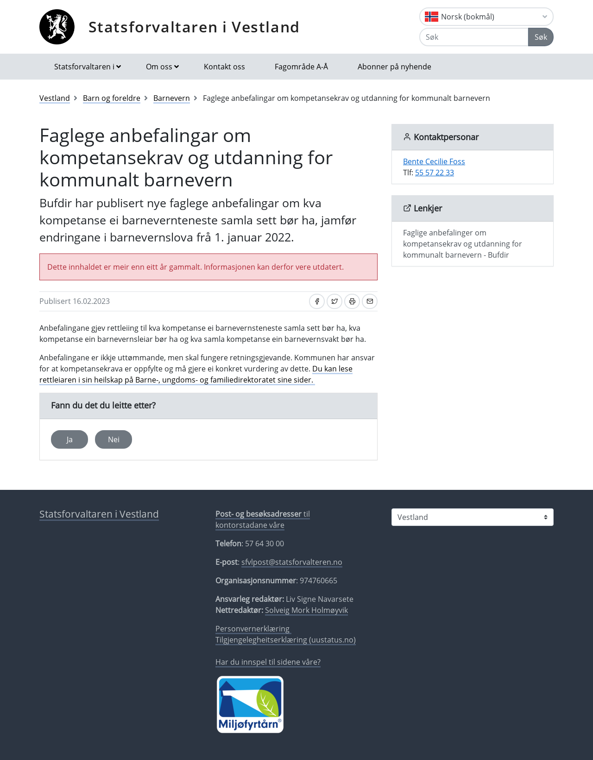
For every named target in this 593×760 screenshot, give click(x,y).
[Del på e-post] (370, 301)
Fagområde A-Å (301, 67)
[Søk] (474, 37)
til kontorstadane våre (262, 519)
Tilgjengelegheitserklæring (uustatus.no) (285, 640)
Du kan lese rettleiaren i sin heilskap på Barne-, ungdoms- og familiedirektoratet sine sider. (196, 374)
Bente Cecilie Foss (434, 161)
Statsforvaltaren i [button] (84, 67)
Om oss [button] (159, 67)
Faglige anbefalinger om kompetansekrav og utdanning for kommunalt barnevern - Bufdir (462, 244)
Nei (114, 439)
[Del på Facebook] (317, 301)
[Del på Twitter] (334, 301)
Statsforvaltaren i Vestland (194, 27)
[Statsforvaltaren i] (472, 517)
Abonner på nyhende (394, 67)
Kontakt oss (224, 67)
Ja (70, 439)
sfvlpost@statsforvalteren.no (291, 562)
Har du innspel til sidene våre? (268, 662)
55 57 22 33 (434, 172)
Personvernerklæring (253, 629)
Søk (541, 37)
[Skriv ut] (352, 301)
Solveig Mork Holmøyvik (306, 610)
